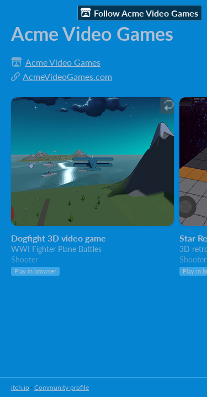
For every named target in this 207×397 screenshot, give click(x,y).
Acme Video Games (62, 62)
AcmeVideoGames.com (67, 76)
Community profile (61, 387)
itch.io (20, 387)
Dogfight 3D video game (58, 238)
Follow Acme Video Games (139, 12)
